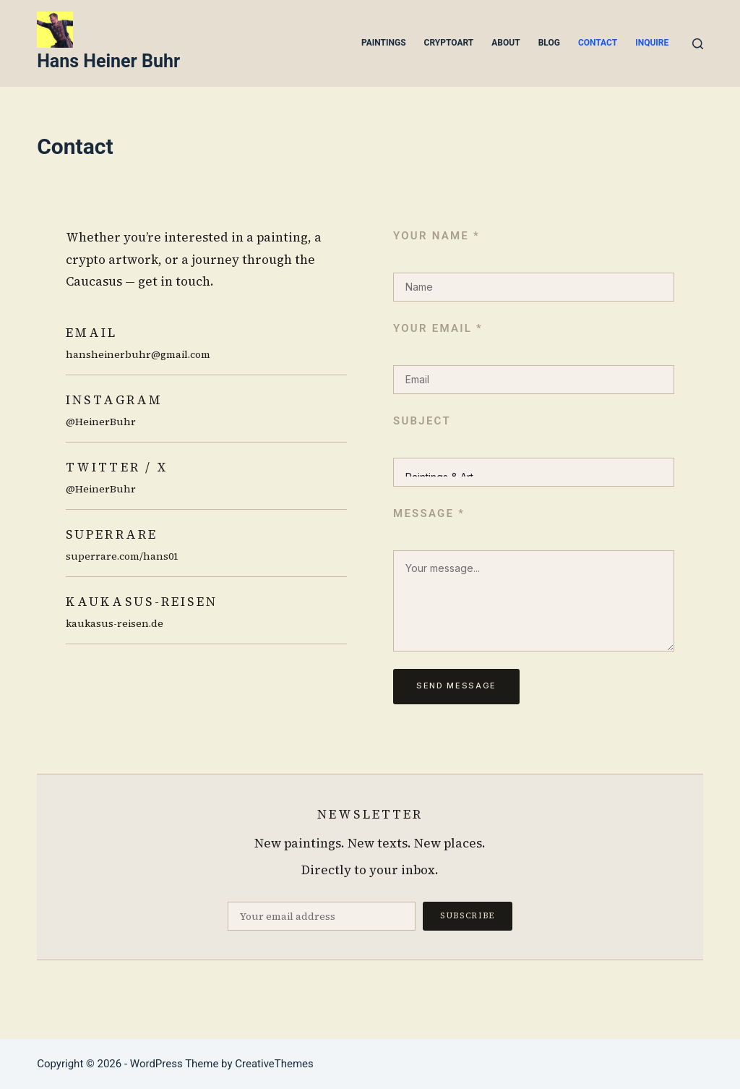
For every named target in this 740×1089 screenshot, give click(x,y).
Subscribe (467, 915)
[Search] (697, 43)
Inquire (651, 43)
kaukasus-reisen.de (114, 623)
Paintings (383, 43)
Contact (597, 43)
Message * (429, 513)
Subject (422, 420)
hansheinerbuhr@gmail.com (138, 354)
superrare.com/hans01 (122, 556)
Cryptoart (449, 43)
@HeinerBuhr (101, 421)
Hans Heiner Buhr (108, 61)
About (505, 43)
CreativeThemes (274, 1063)
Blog (549, 43)
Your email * (438, 328)
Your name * (436, 235)
